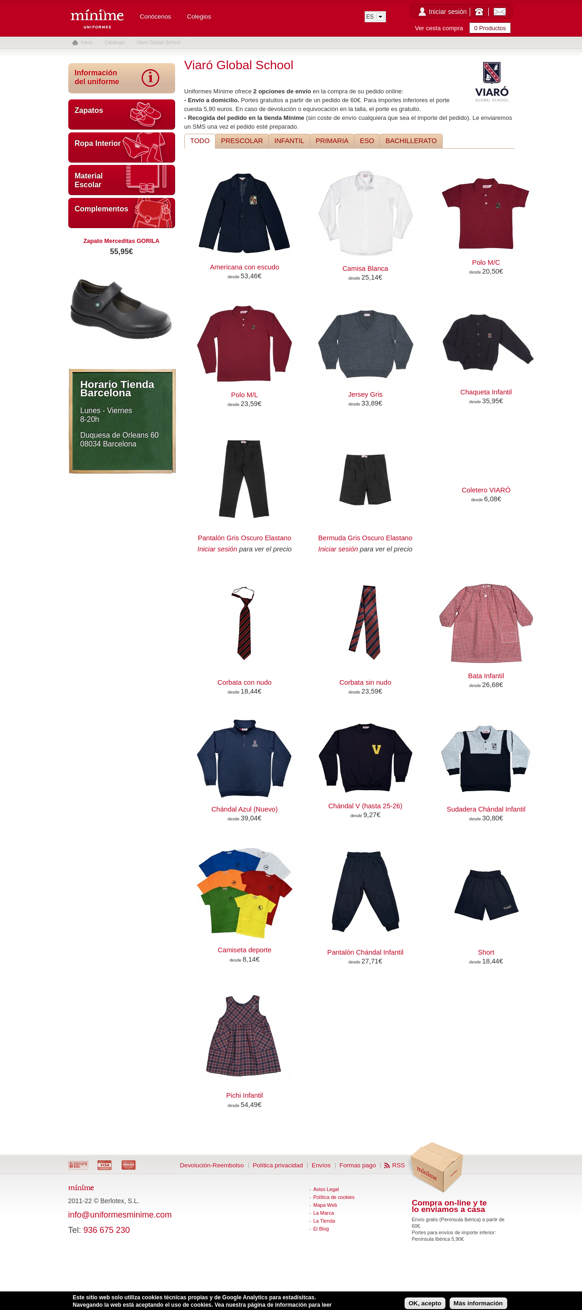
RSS (398, 1165)
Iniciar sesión (448, 11)
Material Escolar (89, 180)
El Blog (321, 1228)
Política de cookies (334, 1197)
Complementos (102, 209)
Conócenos (155, 16)
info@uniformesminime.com (120, 1214)
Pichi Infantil (244, 1095)
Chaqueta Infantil (486, 392)
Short (486, 952)
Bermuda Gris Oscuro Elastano (365, 538)
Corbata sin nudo (366, 682)
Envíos (321, 1165)
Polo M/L (244, 395)
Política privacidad (278, 1165)
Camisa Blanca (365, 268)
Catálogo (114, 42)
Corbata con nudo (244, 682)
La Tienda (324, 1221)
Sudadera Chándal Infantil (486, 809)
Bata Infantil (486, 676)
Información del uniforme (97, 77)
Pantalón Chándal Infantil (365, 952)
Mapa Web (325, 1205)
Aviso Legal (326, 1189)
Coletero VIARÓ (486, 490)
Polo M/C (486, 262)
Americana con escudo (244, 267)
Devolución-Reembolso (212, 1165)
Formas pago (358, 1165)
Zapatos (89, 110)
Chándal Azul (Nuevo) (244, 809)
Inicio (87, 42)
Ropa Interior (98, 143)
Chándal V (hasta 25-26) (365, 806)
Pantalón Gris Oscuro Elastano (244, 538)
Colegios (199, 16)
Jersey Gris (365, 394)
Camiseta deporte (245, 950)
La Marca (324, 1213)
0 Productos (490, 28)
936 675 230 (107, 1230)
